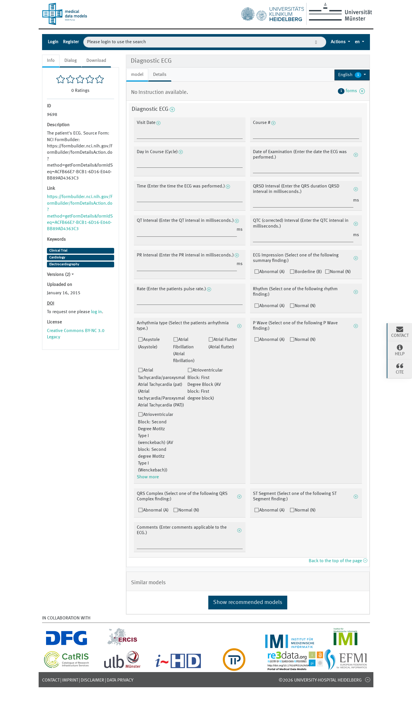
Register (71, 42)
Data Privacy (120, 680)
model (137, 74)
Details (160, 74)
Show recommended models (247, 602)
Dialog (70, 60)
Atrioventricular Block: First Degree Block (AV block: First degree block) (205, 384)
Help (400, 350)
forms (351, 91)
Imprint (70, 680)
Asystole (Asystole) (149, 343)
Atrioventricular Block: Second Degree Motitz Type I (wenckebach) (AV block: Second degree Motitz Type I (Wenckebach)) (155, 442)
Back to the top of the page (338, 561)
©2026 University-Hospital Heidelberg (320, 680)
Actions (339, 42)
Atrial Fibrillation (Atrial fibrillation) (184, 350)
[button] (352, 75)
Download (96, 60)
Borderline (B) (308, 272)
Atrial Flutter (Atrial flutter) (222, 343)
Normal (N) (340, 272)
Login (53, 42)
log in (96, 312)
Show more (148, 477)
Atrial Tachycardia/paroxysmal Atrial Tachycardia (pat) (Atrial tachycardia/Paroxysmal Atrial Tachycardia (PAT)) (161, 388)
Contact (51, 680)
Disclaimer (92, 680)
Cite (400, 368)
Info (51, 60)
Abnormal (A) (272, 272)
